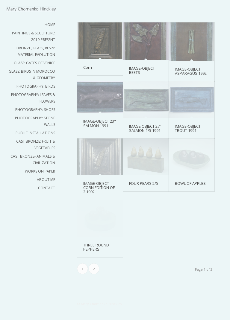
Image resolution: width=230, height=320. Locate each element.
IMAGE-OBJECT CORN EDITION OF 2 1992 (99, 188)
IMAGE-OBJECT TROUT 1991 (188, 128)
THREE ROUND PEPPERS (96, 247)
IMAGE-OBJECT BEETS (142, 70)
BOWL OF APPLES (190, 183)
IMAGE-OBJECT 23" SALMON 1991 (99, 123)
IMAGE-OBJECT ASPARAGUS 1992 (191, 71)
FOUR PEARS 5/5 (143, 183)
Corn (87, 67)
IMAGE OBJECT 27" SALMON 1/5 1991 (145, 128)
